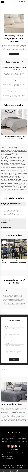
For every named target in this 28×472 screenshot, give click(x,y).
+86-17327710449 (8, 458)
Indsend (14, 359)
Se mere (4, 267)
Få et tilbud (14, 54)
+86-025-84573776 (7, 461)
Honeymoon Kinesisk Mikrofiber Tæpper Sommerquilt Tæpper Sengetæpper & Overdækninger (14, 137)
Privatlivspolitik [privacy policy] (20, 467)
